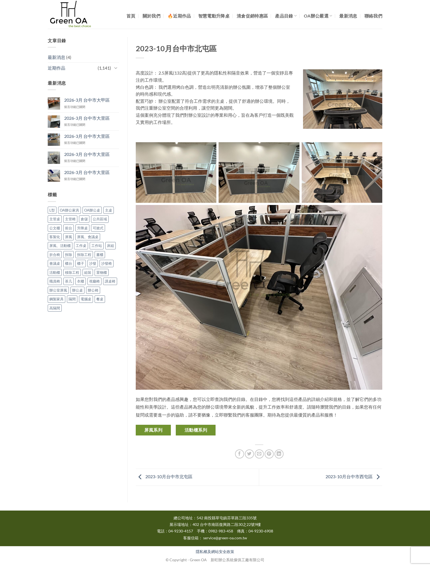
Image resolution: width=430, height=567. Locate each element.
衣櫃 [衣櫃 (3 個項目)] (80, 281)
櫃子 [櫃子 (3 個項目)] (80, 263)
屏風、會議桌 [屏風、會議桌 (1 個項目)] (87, 237)
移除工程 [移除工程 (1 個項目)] (72, 272)
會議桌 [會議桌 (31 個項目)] (54, 263)
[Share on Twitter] (249, 453)
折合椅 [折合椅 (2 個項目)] (54, 254)
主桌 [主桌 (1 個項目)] (108, 210)
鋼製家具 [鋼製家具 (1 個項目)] (56, 299)
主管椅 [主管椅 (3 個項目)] (70, 219)
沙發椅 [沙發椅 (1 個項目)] (106, 263)
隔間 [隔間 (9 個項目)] (72, 299)
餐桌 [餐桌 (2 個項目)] (99, 299)
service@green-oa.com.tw (225, 538)
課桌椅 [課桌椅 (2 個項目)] (110, 281)
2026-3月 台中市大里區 (87, 118)
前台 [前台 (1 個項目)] (68, 228)
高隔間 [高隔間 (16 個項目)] (54, 308)
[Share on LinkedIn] (279, 453)
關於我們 (151, 15)
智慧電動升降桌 (214, 15)
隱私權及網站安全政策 (215, 551)
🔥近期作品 (179, 15)
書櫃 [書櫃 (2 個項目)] (99, 254)
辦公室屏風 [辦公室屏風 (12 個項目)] (58, 290)
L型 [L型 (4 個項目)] (52, 210)
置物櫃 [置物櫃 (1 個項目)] (101, 272)
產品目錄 (286, 15)
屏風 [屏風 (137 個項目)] (68, 237)
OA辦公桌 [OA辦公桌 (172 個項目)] (92, 210)
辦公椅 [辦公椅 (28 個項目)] (93, 290)
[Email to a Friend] (259, 453)
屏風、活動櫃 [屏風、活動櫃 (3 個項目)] (60, 245)
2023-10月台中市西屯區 (354, 476)
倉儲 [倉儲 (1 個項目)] (84, 219)
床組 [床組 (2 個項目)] (110, 245)
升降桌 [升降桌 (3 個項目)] (82, 228)
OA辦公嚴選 (318, 15)
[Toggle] (115, 67)
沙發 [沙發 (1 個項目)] (92, 263)
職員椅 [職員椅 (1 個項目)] (54, 281)
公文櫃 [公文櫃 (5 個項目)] (54, 228)
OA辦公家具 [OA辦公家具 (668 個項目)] (69, 210)
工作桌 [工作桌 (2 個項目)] (81, 245)
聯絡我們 (373, 15)
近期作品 (56, 67)
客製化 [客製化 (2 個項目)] (54, 237)
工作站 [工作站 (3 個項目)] (96, 245)
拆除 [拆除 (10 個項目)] (68, 254)
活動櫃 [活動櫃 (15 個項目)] (54, 272)
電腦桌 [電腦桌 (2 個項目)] (86, 299)
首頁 (130, 15)
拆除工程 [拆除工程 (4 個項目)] (84, 254)
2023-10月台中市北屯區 (164, 476)
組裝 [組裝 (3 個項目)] (87, 272)
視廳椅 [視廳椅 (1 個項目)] (94, 281)
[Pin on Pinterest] (269, 453)
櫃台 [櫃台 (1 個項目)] (68, 263)
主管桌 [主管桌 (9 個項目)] (54, 219)
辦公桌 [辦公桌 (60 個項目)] (77, 290)
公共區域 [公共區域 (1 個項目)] (100, 219)
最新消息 (348, 15)
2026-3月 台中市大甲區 (87, 99)
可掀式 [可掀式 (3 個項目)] (98, 228)
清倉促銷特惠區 (252, 15)
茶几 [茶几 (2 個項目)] (68, 281)
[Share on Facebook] (239, 453)
